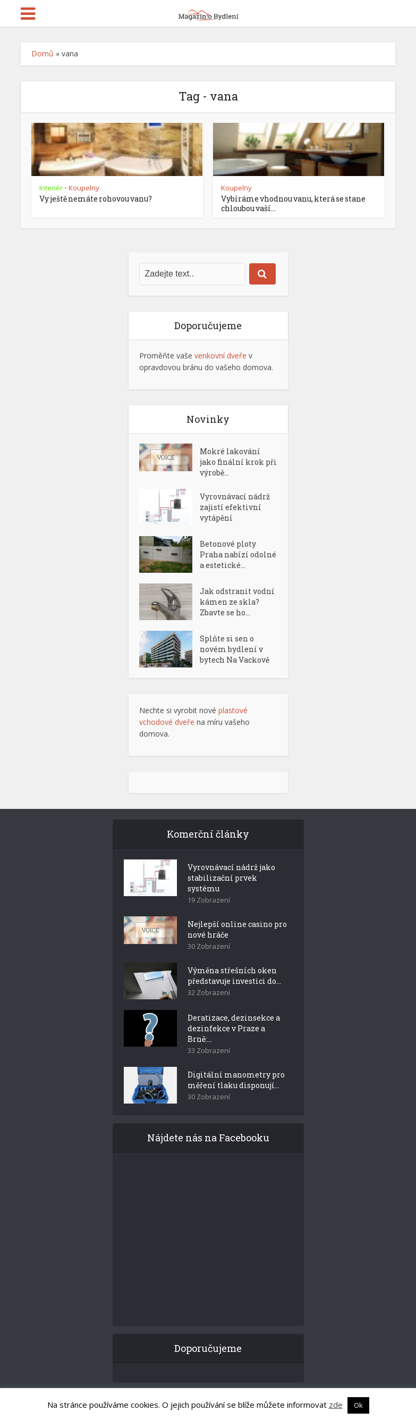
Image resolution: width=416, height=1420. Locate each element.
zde (336, 1404)
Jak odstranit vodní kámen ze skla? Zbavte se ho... (237, 601)
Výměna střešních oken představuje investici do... (234, 975)
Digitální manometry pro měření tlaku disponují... (236, 1080)
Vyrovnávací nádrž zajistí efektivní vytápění (235, 507)
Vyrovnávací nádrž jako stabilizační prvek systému (231, 877)
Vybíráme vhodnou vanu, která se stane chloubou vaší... (293, 203)
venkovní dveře (220, 355)
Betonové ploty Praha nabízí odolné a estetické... (238, 554)
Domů (42, 53)
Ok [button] (358, 1405)
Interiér (51, 188)
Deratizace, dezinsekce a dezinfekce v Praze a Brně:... (234, 1028)
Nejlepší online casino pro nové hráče (237, 929)
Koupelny (84, 188)
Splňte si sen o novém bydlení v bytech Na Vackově (234, 649)
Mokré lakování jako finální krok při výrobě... (238, 462)
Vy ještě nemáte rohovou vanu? (95, 199)
